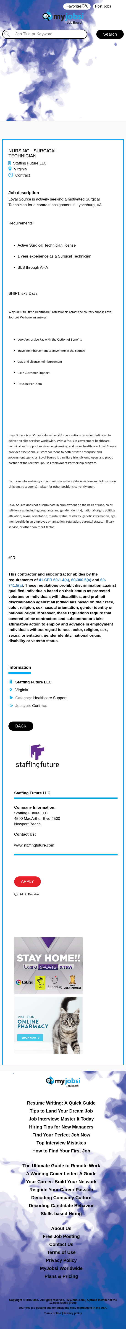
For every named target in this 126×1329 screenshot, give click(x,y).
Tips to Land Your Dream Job (61, 1110)
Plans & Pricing (61, 1276)
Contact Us (61, 1244)
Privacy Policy (61, 1260)
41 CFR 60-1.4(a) (54, 580)
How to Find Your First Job (61, 1150)
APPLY (27, 881)
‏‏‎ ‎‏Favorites (77, 6)
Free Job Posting (61, 1236)
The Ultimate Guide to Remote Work (61, 1165)
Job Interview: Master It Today (61, 1118)
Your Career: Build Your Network (61, 1181)
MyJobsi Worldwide (61, 1268)
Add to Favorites (29, 894)
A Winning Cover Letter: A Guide (61, 1173)
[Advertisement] (63, 77)
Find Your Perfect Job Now (61, 1134)
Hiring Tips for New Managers (61, 1126)
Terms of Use (61, 1252)
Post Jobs (103, 6)
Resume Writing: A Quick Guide (61, 1102)
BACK (20, 726)
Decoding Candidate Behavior (61, 1205)
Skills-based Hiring (61, 1213)
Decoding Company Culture (61, 1197)
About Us (61, 1228)
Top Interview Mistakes (61, 1142)
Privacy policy (72, 1313)
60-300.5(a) (81, 580)
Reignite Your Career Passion (61, 1189)
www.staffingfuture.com (34, 845)
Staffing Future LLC (32, 793)
